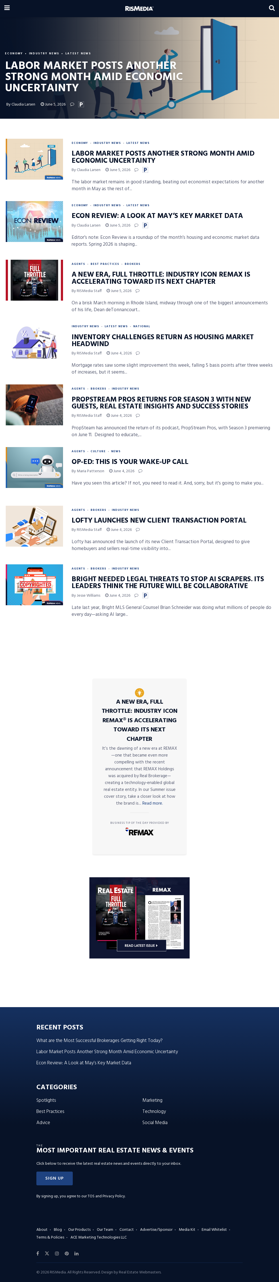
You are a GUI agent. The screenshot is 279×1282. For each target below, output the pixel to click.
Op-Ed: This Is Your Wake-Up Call (130, 462)
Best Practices (105, 264)
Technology (154, 1112)
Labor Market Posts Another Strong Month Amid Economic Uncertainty (163, 157)
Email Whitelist (214, 1230)
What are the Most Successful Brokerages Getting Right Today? (99, 1041)
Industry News (44, 53)
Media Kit (187, 1230)
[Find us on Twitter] (47, 1254)
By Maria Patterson (88, 471)
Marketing (152, 1100)
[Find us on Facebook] (37, 1254)
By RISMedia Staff (87, 291)
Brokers (132, 264)
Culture (98, 451)
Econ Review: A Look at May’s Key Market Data (157, 216)
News (116, 451)
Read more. (152, 803)
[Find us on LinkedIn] (76, 1254)
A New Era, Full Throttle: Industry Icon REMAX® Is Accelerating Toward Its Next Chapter (140, 720)
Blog (58, 1230)
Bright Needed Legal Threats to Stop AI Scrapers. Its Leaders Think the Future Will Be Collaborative (168, 583)
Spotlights (46, 1100)
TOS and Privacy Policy (106, 1196)
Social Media (155, 1123)
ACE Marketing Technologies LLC (98, 1237)
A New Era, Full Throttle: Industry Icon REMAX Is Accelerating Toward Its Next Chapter (161, 278)
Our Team (105, 1230)
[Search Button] (272, 8)
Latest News (79, 53)
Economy (14, 53)
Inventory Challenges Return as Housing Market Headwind (163, 341)
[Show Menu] (7, 8)
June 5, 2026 (53, 104)
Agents (78, 264)
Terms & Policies (50, 1237)
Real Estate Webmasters (140, 1272)
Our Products (79, 1230)
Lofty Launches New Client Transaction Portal (159, 521)
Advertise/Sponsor (156, 1230)
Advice (43, 1123)
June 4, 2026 (119, 353)
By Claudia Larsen (20, 104)
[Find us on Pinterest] (67, 1254)
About (42, 1230)
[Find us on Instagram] (57, 1254)
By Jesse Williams (86, 595)
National (141, 326)
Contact (126, 1230)
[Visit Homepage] (139, 8)
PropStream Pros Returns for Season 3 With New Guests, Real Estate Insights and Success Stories (161, 403)
